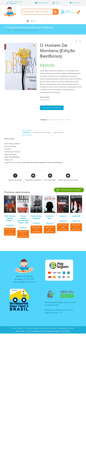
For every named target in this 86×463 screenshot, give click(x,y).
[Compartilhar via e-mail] (68, 177)
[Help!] (53, 3)
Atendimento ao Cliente (66, 328)
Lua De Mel (76, 216)
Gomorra (63, 216)
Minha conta (68, 11)
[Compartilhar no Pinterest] (50, 177)
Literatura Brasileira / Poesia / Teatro (58, 119)
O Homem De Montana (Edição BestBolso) (25, 30)
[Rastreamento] (36, 3)
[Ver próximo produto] (80, 41)
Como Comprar (17, 328)
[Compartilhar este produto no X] (15, 177)
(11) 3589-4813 (28, 276)
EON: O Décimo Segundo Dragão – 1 (9, 218)
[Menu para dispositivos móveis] (31, 21)
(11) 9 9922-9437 (28, 279)
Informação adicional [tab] (42, 132)
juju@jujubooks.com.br (27, 282)
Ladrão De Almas (49, 217)
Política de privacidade (48, 328)
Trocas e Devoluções (32, 328)
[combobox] (37, 12)
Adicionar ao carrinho (51, 108)
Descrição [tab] (27, 132)
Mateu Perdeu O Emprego (36, 217)
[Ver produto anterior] (76, 41)
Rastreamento (43, 3)
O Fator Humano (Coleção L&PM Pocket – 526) (23, 219)
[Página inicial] (5, 30)
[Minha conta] (63, 12)
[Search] (56, 12)
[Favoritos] (71, 3)
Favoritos (75, 3)
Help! (57, 3)
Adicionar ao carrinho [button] (10, 232)
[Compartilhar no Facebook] (33, 177)
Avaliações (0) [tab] (58, 132)
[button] (34, 45)
